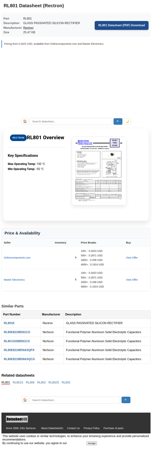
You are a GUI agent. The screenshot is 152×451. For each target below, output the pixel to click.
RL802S (53, 382)
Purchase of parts (114, 428)
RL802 (41, 382)
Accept (91, 443)
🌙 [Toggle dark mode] (127, 121)
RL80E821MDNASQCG (19, 359)
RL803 (66, 382)
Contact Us (73, 428)
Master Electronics (14, 279)
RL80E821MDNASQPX (19, 350)
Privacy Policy (92, 428)
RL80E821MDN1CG (17, 332)
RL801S (18, 382)
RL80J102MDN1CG (17, 341)
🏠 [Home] (25, 121)
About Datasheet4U (52, 428)
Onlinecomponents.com (17, 257)
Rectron (28, 27)
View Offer (132, 257)
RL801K (9, 323)
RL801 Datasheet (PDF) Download (121, 25)
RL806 (30, 382)
